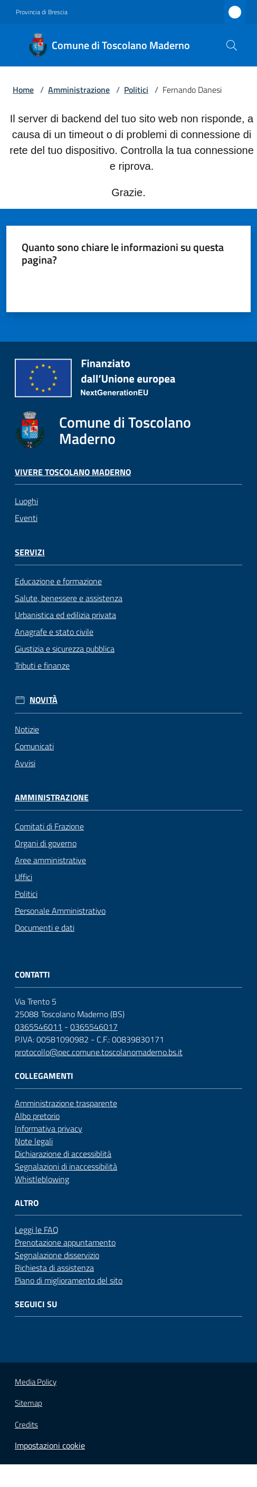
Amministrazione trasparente (66, 1103)
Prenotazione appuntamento (65, 1242)
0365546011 (38, 1026)
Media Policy (35, 1382)
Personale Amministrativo (60, 910)
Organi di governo (46, 843)
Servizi (30, 552)
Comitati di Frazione (49, 826)
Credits (26, 1425)
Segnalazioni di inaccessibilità (66, 1166)
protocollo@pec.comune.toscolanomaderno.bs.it (99, 1052)
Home (23, 89)
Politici (136, 89)
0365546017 (94, 1026)
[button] (231, 45)
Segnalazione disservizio (57, 1255)
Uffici (23, 877)
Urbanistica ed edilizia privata (65, 615)
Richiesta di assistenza (54, 1267)
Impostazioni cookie (50, 1445)
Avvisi (25, 763)
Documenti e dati (44, 927)
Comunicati (34, 746)
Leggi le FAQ (37, 1229)
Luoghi (26, 501)
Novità (44, 700)
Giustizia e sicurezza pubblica (65, 648)
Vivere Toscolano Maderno (73, 472)
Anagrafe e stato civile (54, 631)
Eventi (26, 517)
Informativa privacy (48, 1128)
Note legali (34, 1141)
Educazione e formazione (58, 581)
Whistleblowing (42, 1179)
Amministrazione (79, 89)
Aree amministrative (50, 860)
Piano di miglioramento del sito (68, 1280)
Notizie (27, 729)
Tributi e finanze (42, 665)
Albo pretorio (37, 1115)
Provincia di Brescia (42, 12)
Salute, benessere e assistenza (68, 598)
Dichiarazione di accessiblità (63, 1153)
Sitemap (28, 1403)
